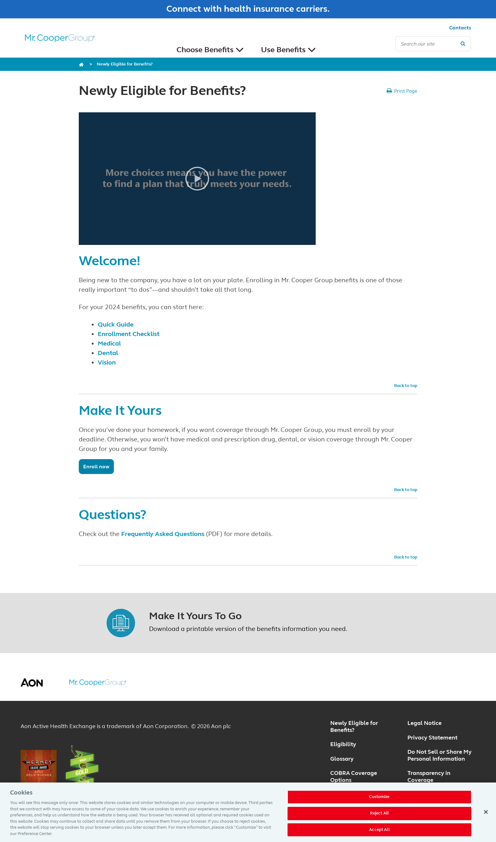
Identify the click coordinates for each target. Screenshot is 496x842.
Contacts (460, 28)
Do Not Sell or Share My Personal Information (439, 755)
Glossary (342, 758)
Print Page (405, 91)
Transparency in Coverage (428, 776)
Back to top (405, 385)
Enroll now (96, 467)
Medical (109, 343)
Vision (107, 362)
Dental (108, 353)
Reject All (379, 816)
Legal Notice (424, 723)
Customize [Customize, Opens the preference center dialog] (379, 799)
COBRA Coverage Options (353, 776)
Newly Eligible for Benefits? (125, 64)
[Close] (486, 815)
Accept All (379, 832)
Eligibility (343, 744)
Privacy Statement (432, 737)
